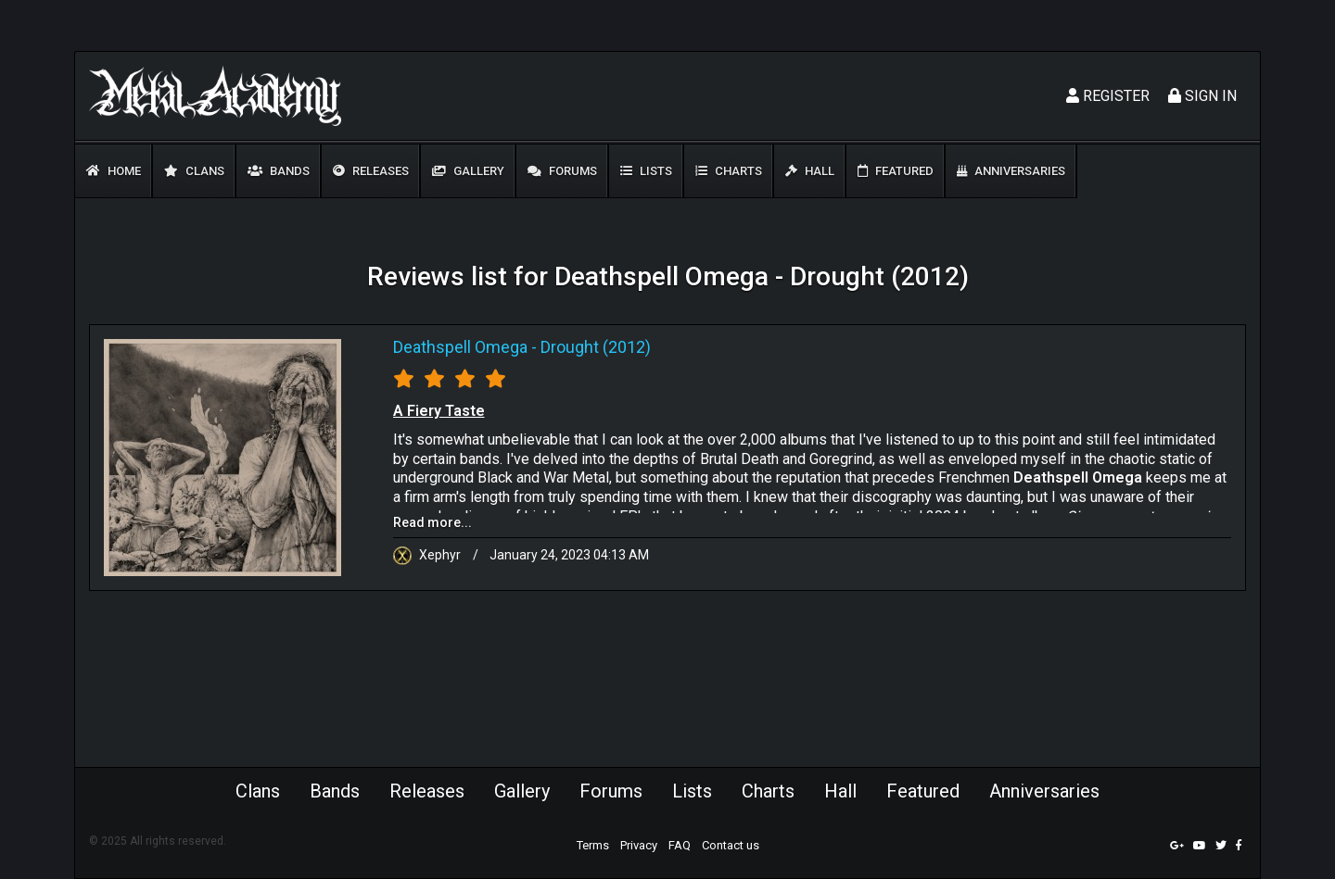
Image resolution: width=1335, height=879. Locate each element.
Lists (646, 171)
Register (1108, 96)
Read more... (432, 522)
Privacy (638, 845)
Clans (194, 171)
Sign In (1202, 96)
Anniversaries (1011, 171)
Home (113, 171)
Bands (279, 171)
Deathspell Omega (460, 347)
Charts (728, 171)
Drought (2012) (595, 347)
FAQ (679, 845)
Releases (371, 171)
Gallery (468, 171)
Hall (809, 171)
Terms (593, 845)
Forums (562, 171)
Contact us (730, 845)
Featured (896, 171)
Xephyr (428, 554)
